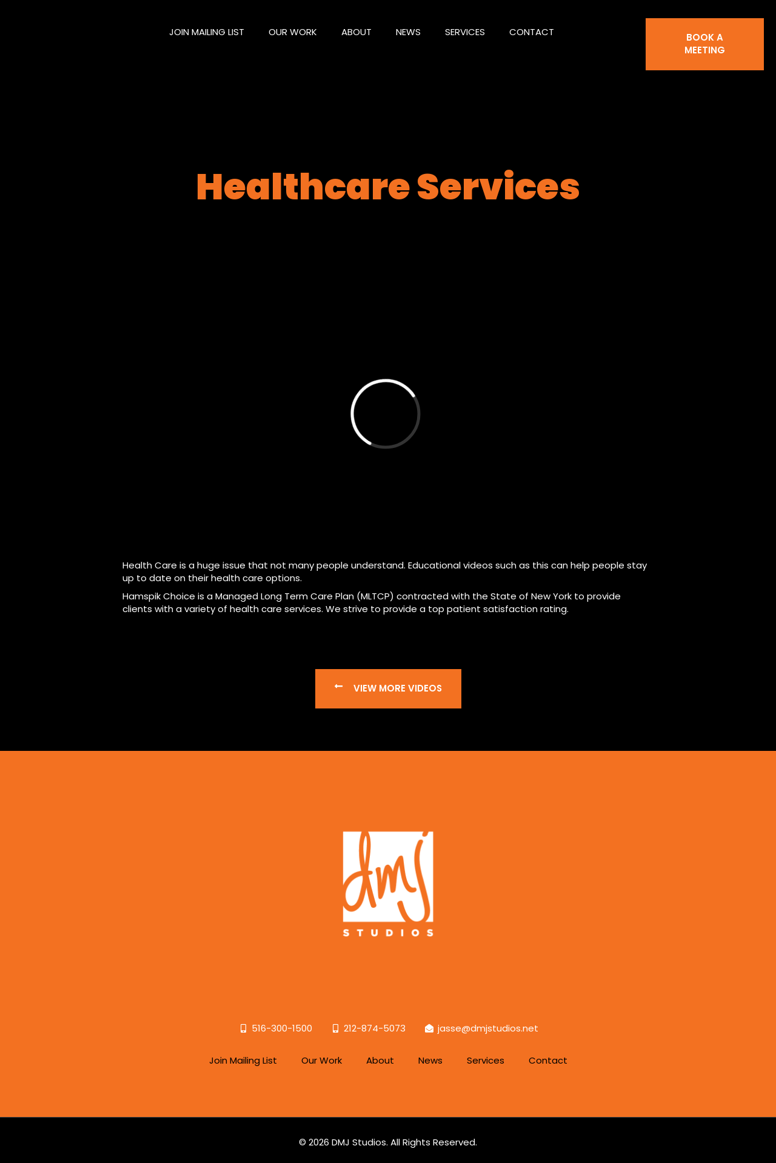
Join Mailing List (206, 27)
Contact (531, 27)
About (356, 27)
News (408, 27)
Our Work (293, 27)
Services (465, 27)
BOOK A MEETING (704, 39)
